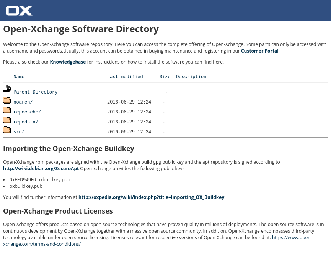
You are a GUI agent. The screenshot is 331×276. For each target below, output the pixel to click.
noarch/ (23, 102)
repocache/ (27, 111)
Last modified (125, 76)
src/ (18, 131)
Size (165, 76)
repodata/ (25, 121)
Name (18, 76)
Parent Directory (35, 92)
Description (191, 76)
